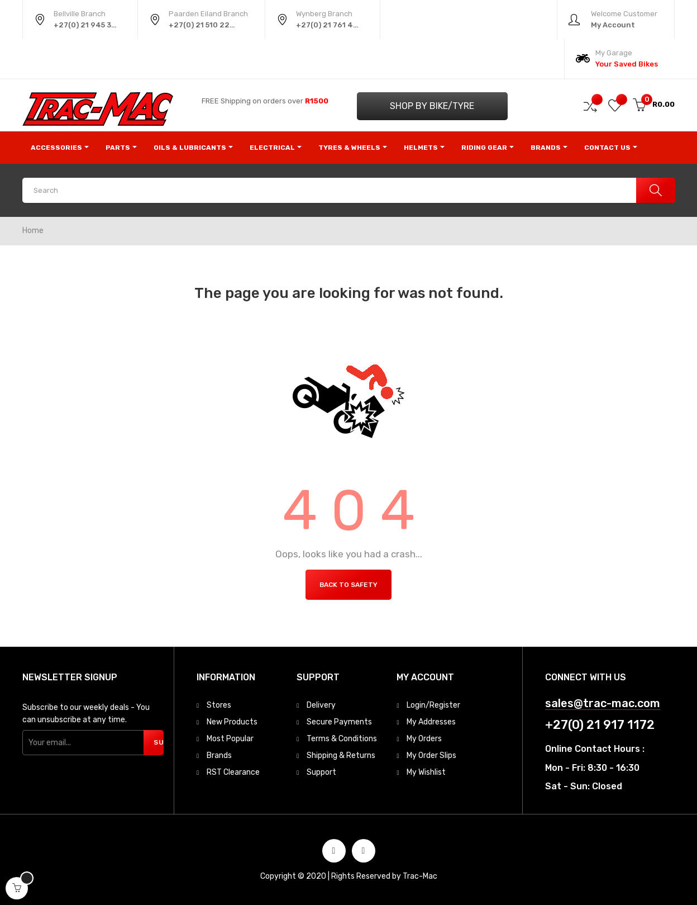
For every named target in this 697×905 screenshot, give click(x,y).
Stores (219, 705)
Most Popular (230, 738)
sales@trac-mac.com (602, 703)
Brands (219, 755)
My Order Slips (431, 755)
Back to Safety (348, 585)
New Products (232, 722)
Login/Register (433, 705)
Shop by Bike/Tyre (432, 106)
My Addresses (431, 722)
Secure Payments (339, 722)
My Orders (424, 738)
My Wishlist (426, 772)
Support (321, 772)
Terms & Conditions (342, 738)
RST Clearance (233, 772)
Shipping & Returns (341, 755)
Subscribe (159, 742)
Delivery (321, 705)
